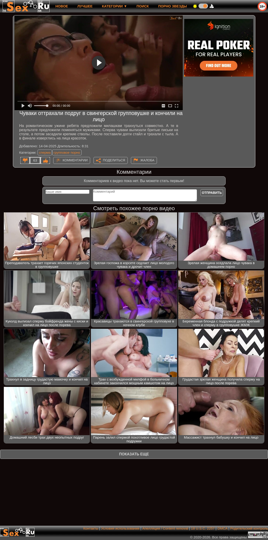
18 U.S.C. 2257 (203, 528)
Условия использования (120, 528)
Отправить (212, 193)
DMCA (222, 528)
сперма (45, 152)
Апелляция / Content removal (165, 528)
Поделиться (114, 160)
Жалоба (147, 160)
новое (61, 6)
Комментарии (75, 160)
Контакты (90, 528)
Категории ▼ (114, 6)
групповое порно (66, 152)
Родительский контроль (249, 528)
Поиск (143, 6)
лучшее (84, 6)
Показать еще (134, 454)
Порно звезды (172, 6)
